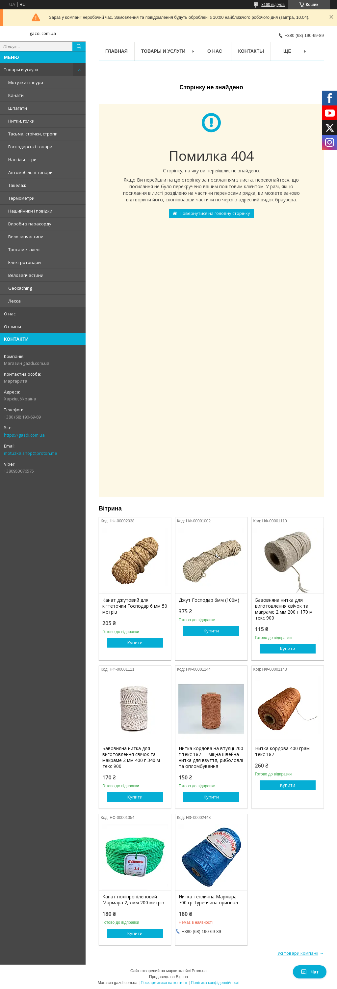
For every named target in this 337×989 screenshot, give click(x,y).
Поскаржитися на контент (164, 982)
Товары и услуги (21, 70)
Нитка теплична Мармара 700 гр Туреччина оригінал (208, 900)
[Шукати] (79, 46)
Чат (310, 972)
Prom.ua (199, 971)
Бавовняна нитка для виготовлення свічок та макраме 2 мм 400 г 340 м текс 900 (131, 757)
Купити (135, 643)
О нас (9, 314)
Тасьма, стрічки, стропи (33, 134)
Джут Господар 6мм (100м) (209, 600)
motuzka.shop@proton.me (30, 453)
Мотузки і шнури (25, 82)
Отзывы (12, 327)
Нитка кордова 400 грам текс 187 (282, 751)
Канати (16, 95)
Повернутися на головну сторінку (215, 213)
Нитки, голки (21, 121)
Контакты (251, 51)
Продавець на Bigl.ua (168, 976)
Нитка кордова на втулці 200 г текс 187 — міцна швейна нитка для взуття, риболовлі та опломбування (211, 757)
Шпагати (17, 108)
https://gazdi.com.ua (24, 435)
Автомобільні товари (30, 172)
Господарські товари (30, 147)
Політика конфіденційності (215, 982)
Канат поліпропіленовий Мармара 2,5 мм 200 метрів (133, 900)
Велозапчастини (25, 237)
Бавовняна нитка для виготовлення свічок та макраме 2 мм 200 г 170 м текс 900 (284, 609)
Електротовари (24, 262)
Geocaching (20, 288)
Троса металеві (24, 249)
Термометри (21, 198)
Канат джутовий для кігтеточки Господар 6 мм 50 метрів (134, 606)
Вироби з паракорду (29, 224)
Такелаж (17, 185)
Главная (116, 51)
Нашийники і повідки (30, 211)
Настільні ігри (22, 159)
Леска (14, 301)
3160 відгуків (273, 4)
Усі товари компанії (297, 953)
